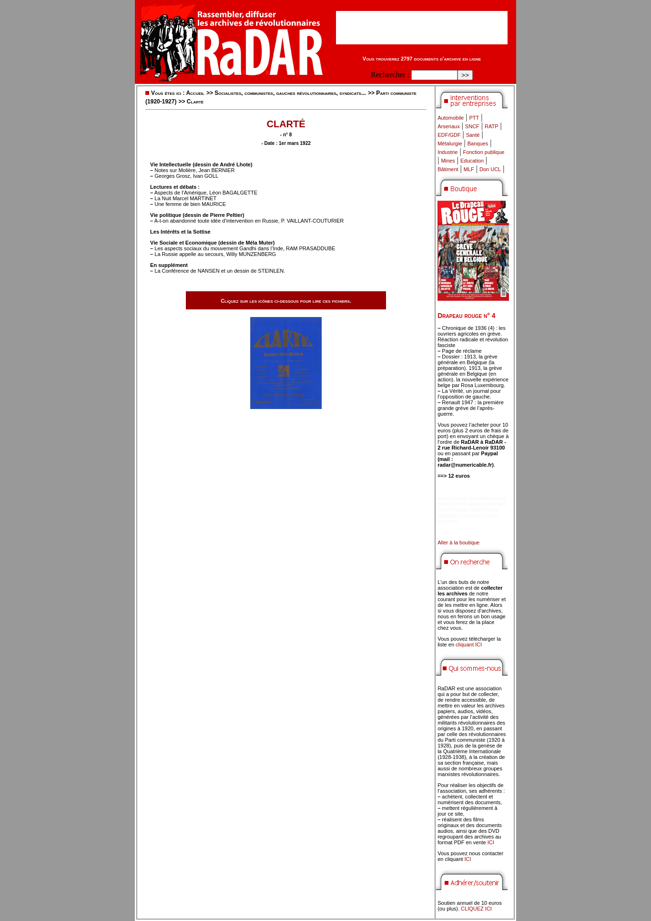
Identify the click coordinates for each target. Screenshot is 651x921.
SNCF (472, 126)
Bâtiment (447, 169)
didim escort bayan (459, 504)
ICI (491, 842)
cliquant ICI (469, 644)
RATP (491, 126)
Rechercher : (390, 75)
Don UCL (490, 169)
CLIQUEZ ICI (476, 908)
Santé (473, 135)
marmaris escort (488, 498)
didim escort (451, 498)
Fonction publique (484, 152)
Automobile (450, 118)
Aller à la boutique (458, 542)
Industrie (447, 152)
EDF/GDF (448, 135)
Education (472, 161)
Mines (448, 161)
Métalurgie (449, 143)
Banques (478, 143)
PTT (474, 118)
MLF (469, 169)
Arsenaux (448, 126)
